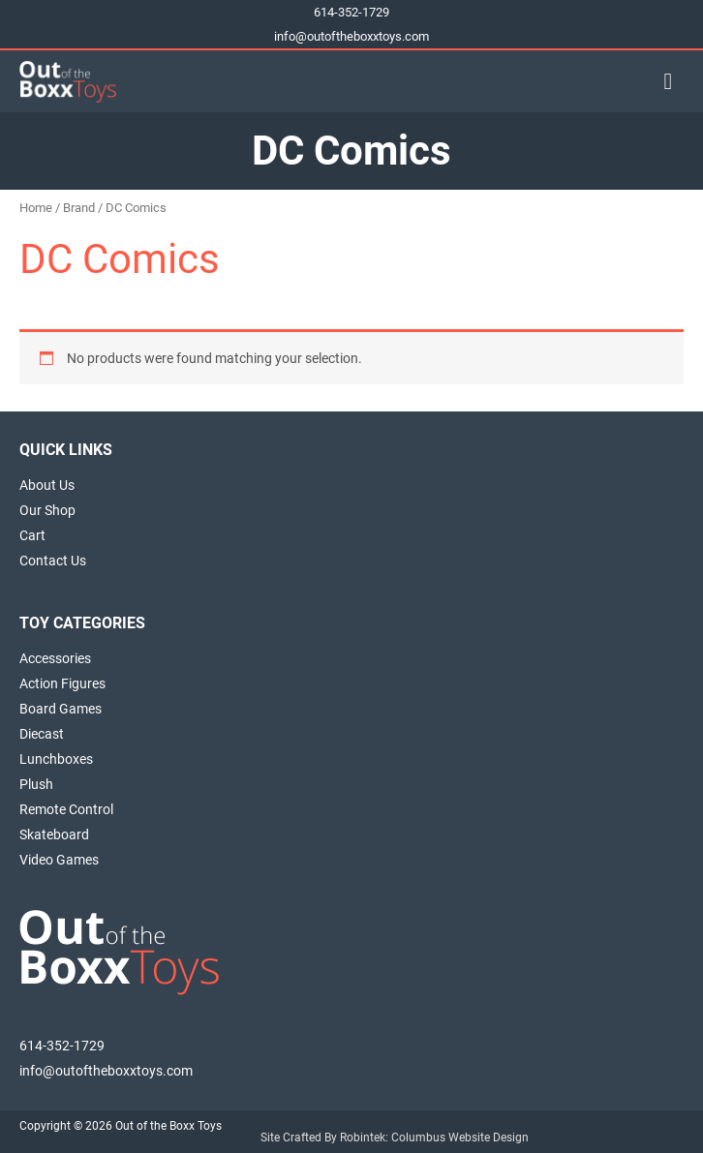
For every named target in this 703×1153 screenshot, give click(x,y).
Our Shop (47, 510)
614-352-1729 (351, 12)
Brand (79, 207)
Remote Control (66, 809)
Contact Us (52, 560)
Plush (36, 784)
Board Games (60, 708)
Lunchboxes (56, 759)
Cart (32, 535)
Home (35, 207)
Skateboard (54, 834)
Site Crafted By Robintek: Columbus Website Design (394, 1137)
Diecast (41, 734)
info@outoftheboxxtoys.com (351, 36)
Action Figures (62, 683)
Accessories (55, 658)
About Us (47, 485)
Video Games (59, 859)
